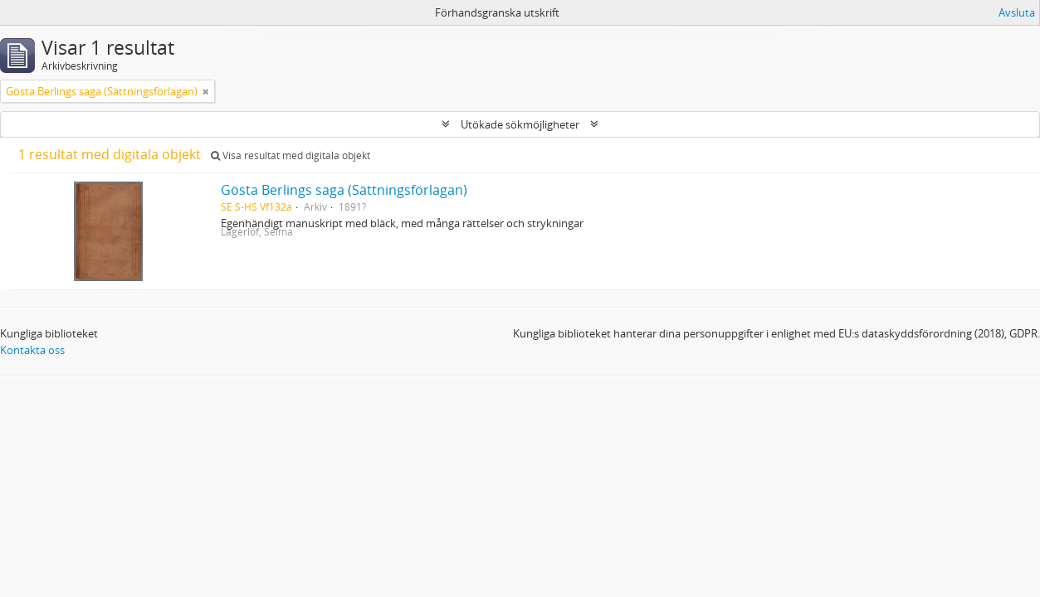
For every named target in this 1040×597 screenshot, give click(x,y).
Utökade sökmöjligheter (520, 124)
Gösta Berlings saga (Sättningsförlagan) (344, 190)
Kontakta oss (32, 349)
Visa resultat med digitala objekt (290, 155)
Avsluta (1016, 12)
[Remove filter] (206, 91)
